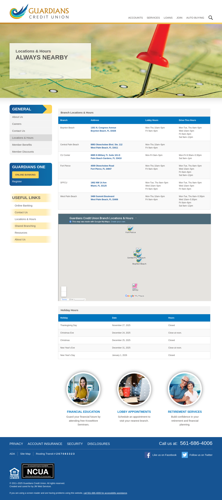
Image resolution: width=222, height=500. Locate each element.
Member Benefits (22, 144)
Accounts (135, 17)
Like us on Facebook (164, 454)
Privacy (16, 444)
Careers (16, 123)
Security (75, 444)
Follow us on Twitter (201, 454)
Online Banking (25, 174)
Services (153, 17)
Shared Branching (25, 225)
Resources (21, 232)
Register (17, 181)
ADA (12, 453)
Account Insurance (45, 444)
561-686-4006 (196, 443)
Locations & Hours (22, 137)
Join (179, 17)
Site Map (25, 453)
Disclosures (98, 444)
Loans (168, 17)
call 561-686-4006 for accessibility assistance (105, 493)
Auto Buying (195, 17)
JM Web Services (42, 486)
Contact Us (18, 130)
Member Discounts (23, 151)
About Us (17, 116)
